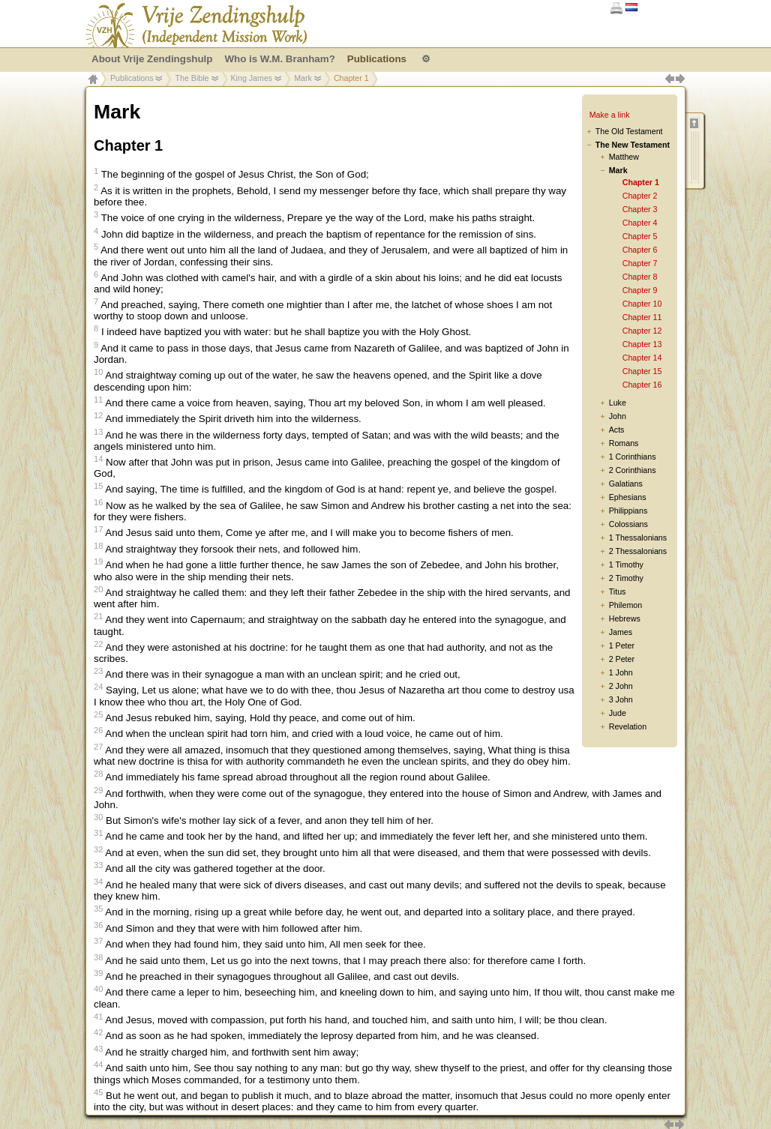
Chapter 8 (640, 276)
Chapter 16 (642, 384)
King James (252, 77)
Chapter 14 (642, 357)
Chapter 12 (642, 330)
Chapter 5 (640, 236)
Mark (303, 77)
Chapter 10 (642, 303)
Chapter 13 (642, 344)
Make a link (610, 114)
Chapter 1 (640, 182)
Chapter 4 (640, 222)
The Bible (191, 77)
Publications (131, 77)
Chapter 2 (640, 195)
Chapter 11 (642, 317)
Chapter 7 (640, 263)
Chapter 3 (640, 209)
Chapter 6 (640, 249)
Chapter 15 (642, 371)
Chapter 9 (640, 290)
